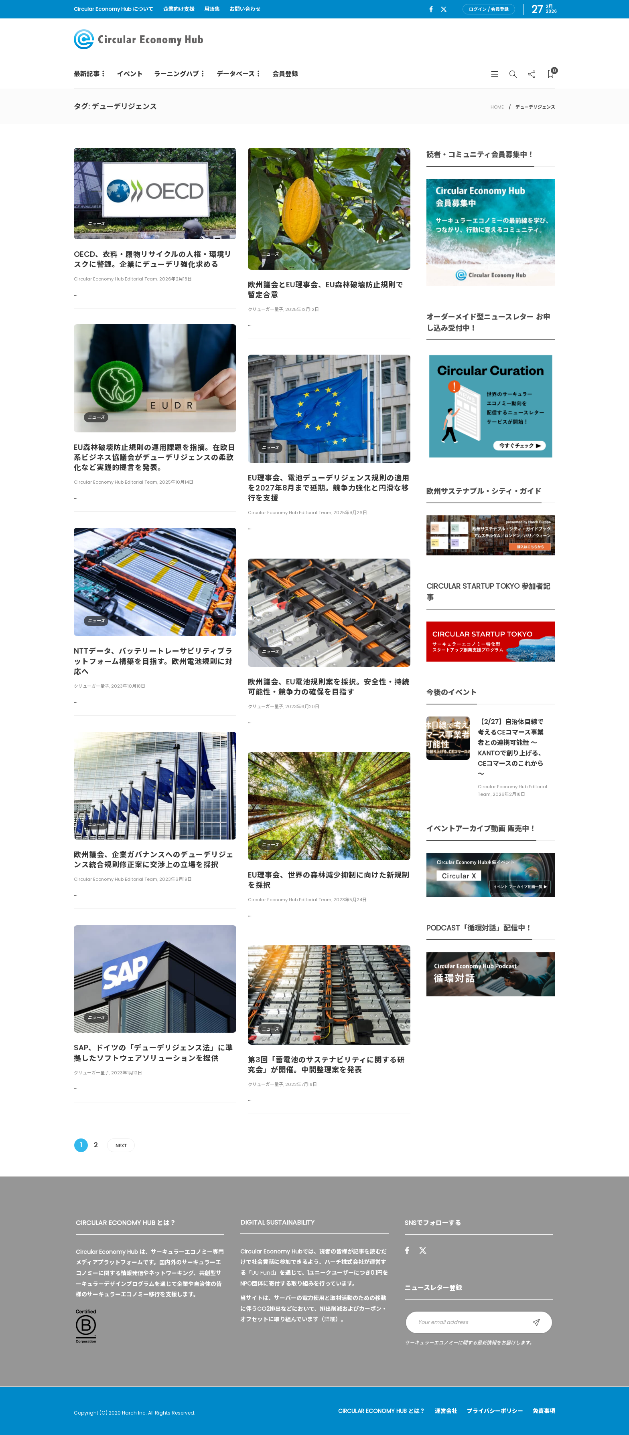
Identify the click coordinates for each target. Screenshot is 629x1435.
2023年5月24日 (350, 899)
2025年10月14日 (176, 482)
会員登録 (285, 74)
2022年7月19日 (301, 1084)
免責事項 (544, 1411)
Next (121, 1145)
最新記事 (86, 74)
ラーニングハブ (176, 74)
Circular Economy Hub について (114, 9)
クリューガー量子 (265, 309)
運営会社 (446, 1411)
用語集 (212, 9)
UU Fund (263, 1273)
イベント (130, 74)
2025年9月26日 (350, 512)
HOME (497, 107)
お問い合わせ (245, 9)
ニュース (96, 223)
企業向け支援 (179, 9)
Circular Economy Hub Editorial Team (115, 279)
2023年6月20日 (302, 706)
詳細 (329, 1319)
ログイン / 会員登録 (489, 9)
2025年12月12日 (302, 309)
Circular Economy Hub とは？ (381, 1411)
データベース (236, 74)
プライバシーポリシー (495, 1411)
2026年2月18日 (175, 279)
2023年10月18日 (128, 686)
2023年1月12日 (126, 1073)
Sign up (536, 1322)
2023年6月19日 (175, 879)
